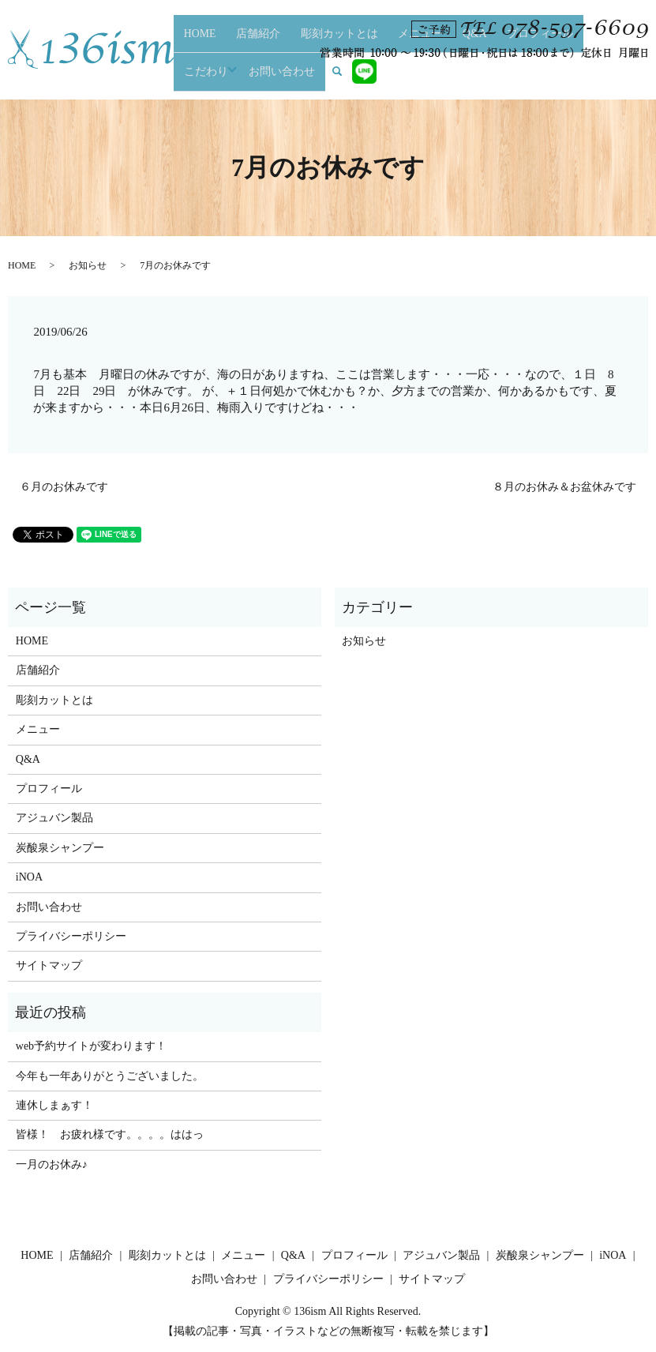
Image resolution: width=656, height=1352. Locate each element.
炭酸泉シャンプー (60, 848)
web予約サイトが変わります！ (91, 1046)
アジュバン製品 (54, 818)
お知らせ (88, 265)
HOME (216, 75)
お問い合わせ (562, 75)
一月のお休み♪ (52, 1164)
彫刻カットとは (312, 75)
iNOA (29, 877)
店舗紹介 (255, 75)
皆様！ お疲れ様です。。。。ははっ (110, 1134)
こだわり (504, 75)
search (616, 74)
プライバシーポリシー (71, 936)
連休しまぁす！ (54, 1105)
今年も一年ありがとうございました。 (110, 1076)
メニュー (370, 75)
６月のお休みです (64, 487)
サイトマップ (49, 965)
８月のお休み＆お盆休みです (564, 487)
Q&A (406, 75)
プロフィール (450, 75)
